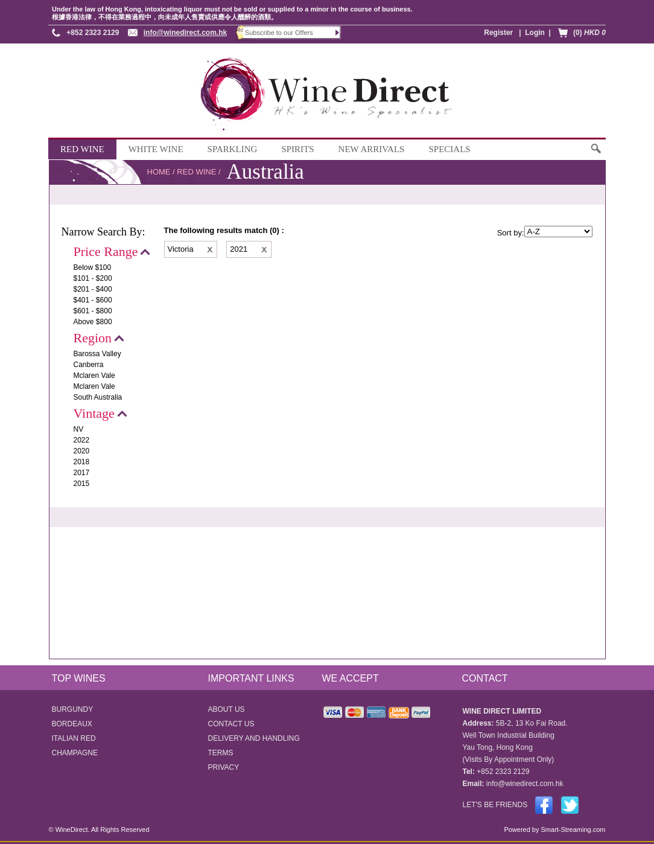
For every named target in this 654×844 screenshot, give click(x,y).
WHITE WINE (156, 149)
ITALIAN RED (74, 738)
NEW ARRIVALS (371, 149)
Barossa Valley (97, 354)
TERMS (220, 753)
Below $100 (93, 267)
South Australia (98, 397)
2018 (82, 462)
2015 (82, 483)
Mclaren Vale (94, 375)
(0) (589, 32)
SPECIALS (449, 149)
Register (498, 32)
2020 (82, 451)
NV (79, 429)
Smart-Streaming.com (572, 829)
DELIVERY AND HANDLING (254, 738)
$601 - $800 (93, 311)
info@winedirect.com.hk (185, 32)
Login (535, 32)
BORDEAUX (72, 724)
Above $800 (93, 322)
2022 (82, 440)
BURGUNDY (73, 709)
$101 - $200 (93, 278)
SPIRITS (297, 149)
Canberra (89, 364)
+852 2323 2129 (92, 32)
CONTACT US (231, 724)
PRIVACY (224, 767)
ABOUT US (226, 709)
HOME (159, 171)
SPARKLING (233, 149)
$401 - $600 (93, 300)
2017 (82, 472)
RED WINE (82, 149)
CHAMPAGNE (75, 753)
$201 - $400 (93, 289)
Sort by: (510, 232)
